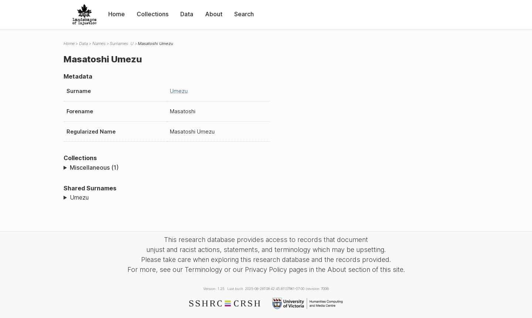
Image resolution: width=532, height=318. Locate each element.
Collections (152, 14)
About (213, 14)
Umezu (179, 91)
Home (116, 14)
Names (99, 43)
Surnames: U (121, 43)
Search (244, 14)
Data (186, 14)
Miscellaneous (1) (94, 167)
